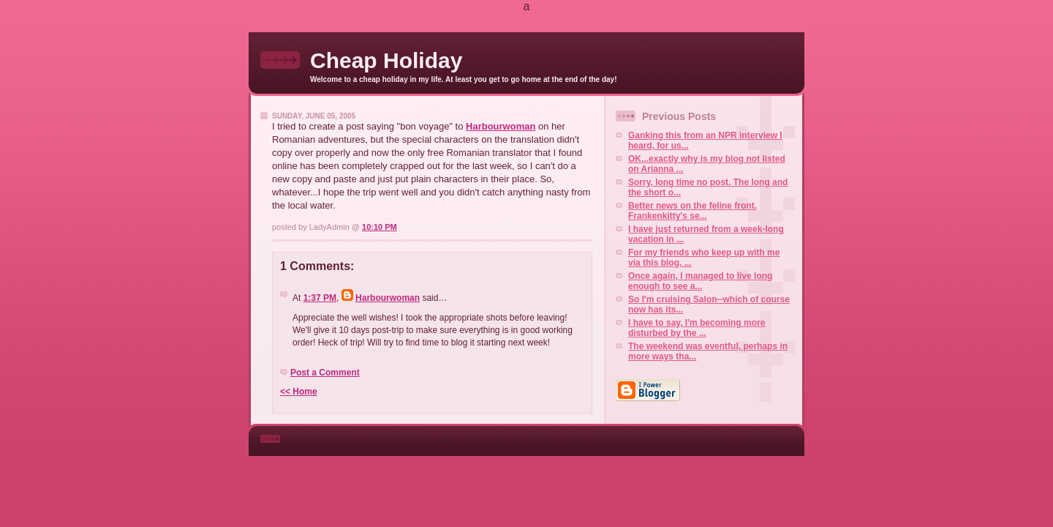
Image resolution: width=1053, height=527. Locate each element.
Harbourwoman (500, 126)
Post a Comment (325, 372)
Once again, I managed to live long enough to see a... (700, 281)
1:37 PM (319, 298)
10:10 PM (379, 227)
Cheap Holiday (386, 60)
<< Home (298, 391)
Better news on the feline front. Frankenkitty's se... (692, 211)
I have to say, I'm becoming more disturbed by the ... (696, 328)
